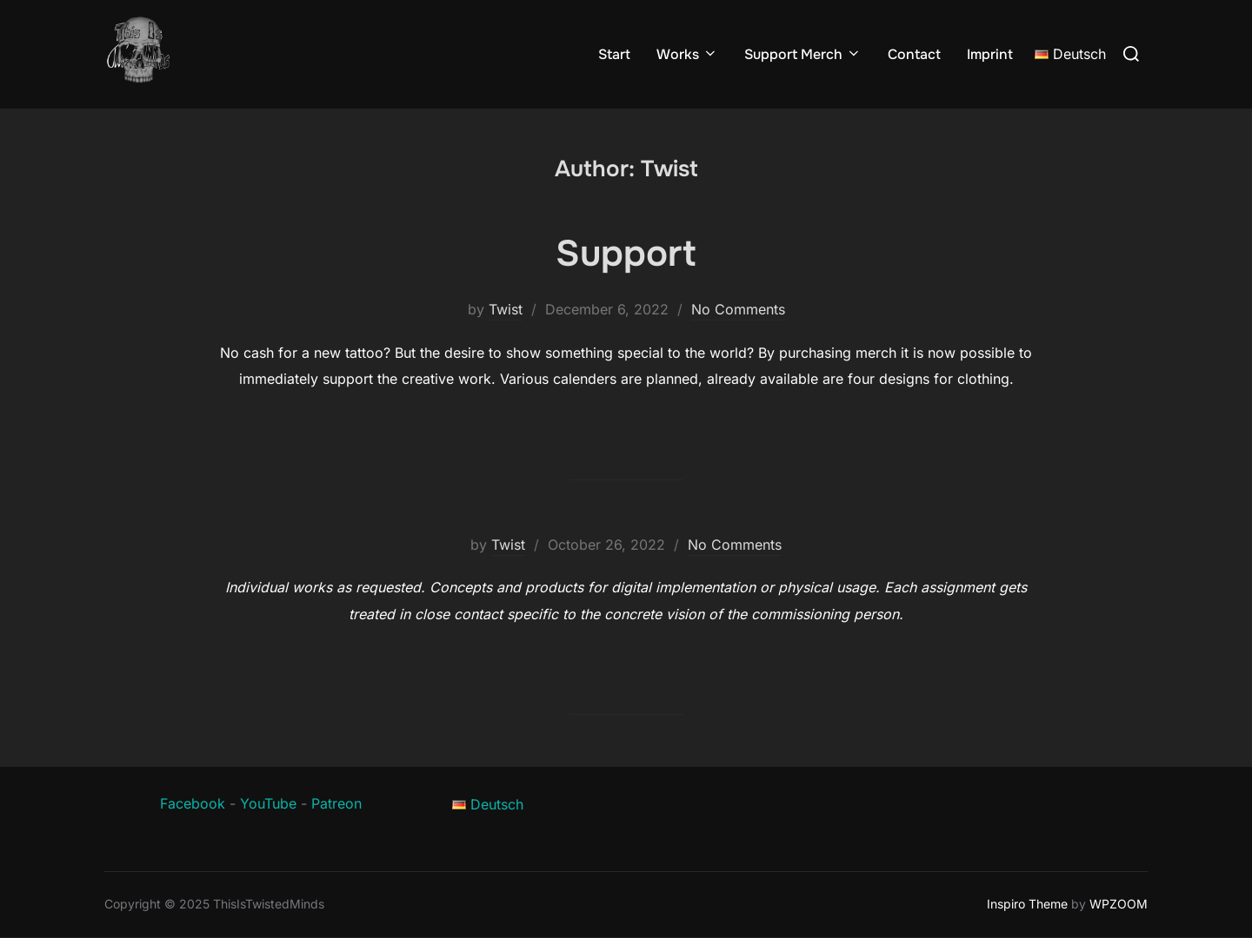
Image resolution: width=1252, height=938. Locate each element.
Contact (914, 54)
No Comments (738, 309)
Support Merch (803, 54)
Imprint (990, 54)
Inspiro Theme (1027, 903)
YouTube (268, 803)
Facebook (192, 803)
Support (626, 253)
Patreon (336, 803)
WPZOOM (1118, 903)
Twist (506, 309)
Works (687, 54)
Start (614, 54)
